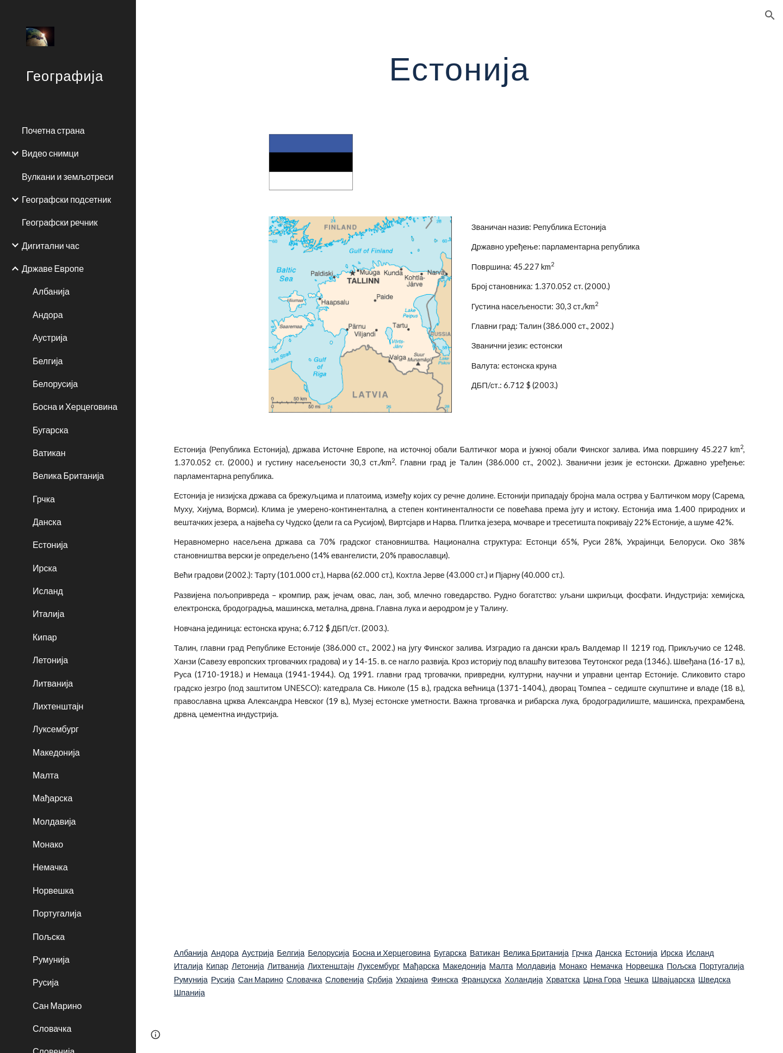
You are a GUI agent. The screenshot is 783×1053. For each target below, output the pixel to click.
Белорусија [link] (55, 383)
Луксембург (378, 965)
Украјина (412, 979)
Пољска (681, 965)
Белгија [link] (48, 361)
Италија (188, 965)
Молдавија (536, 965)
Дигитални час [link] (50, 245)
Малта (501, 965)
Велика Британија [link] (68, 475)
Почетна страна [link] (53, 130)
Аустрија (258, 952)
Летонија (248, 965)
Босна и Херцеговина (391, 952)
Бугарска (450, 952)
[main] (460, 68)
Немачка (607, 965)
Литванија (286, 965)
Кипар (217, 965)
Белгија (290, 952)
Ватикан (485, 952)
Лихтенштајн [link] (58, 706)
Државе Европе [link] (53, 268)
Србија (380, 979)
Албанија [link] (51, 291)
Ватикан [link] (49, 452)
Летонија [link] (50, 660)
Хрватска (563, 979)
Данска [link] (47, 521)
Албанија (191, 952)
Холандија (524, 979)
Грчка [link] (44, 499)
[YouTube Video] (409, 834)
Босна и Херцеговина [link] (75, 406)
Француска (481, 979)
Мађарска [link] (52, 798)
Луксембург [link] (56, 729)
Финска (444, 979)
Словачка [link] (52, 1028)
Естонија (641, 952)
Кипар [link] (45, 637)
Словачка (304, 979)
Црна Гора (602, 979)
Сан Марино (260, 979)
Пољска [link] (49, 936)
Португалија (721, 965)
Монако (573, 965)
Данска (608, 952)
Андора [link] (48, 314)
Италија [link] (48, 613)
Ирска (672, 952)
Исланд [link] (48, 590)
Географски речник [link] (60, 222)
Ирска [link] (45, 568)
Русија (223, 979)
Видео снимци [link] (50, 153)
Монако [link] (48, 844)
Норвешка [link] (53, 890)
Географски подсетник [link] (66, 199)
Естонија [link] (50, 544)
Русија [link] (46, 982)
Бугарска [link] (51, 430)
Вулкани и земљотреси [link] (68, 176)
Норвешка (644, 965)
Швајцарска (673, 979)
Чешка (636, 979)
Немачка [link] (50, 867)
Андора (225, 952)
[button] (770, 15)
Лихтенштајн (331, 965)
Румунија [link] (51, 959)
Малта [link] (46, 775)
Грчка (582, 952)
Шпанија (189, 992)
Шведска (714, 979)
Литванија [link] (53, 683)
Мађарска (421, 965)
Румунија (191, 979)
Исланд (700, 952)
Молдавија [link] (54, 821)
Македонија (464, 965)
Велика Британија (535, 952)
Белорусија (328, 952)
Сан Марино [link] (57, 1005)
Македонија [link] (56, 752)
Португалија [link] (57, 913)
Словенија (344, 979)
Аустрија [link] (50, 337)
